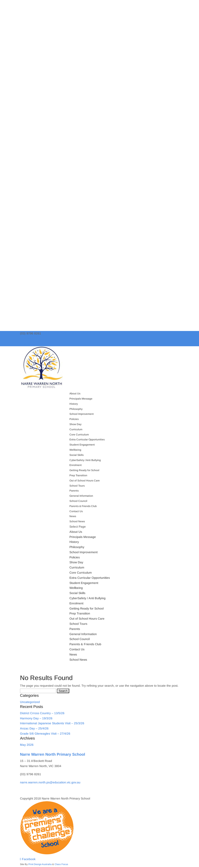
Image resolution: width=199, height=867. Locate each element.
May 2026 (27, 744)
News (72, 516)
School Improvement (81, 413)
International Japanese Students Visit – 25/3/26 (52, 723)
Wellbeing (75, 449)
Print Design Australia (40, 864)
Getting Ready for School (84, 470)
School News (77, 521)
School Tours (77, 485)
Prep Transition (78, 475)
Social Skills (76, 454)
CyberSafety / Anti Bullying (85, 460)
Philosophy (76, 409)
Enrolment (75, 465)
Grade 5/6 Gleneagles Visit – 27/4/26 (45, 733)
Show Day (75, 424)
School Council (78, 500)
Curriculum (75, 429)
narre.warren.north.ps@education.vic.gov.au (50, 782)
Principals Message (80, 398)
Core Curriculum (79, 434)
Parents (74, 490)
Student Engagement (82, 444)
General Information (81, 495)
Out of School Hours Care (84, 480)
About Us (74, 393)
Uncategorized (30, 702)
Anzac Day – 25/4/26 (34, 728)
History (73, 403)
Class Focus (61, 864)
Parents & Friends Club (83, 506)
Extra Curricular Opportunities (87, 439)
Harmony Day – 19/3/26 (36, 718)
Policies (74, 419)
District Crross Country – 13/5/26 (42, 713)
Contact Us (76, 511)
